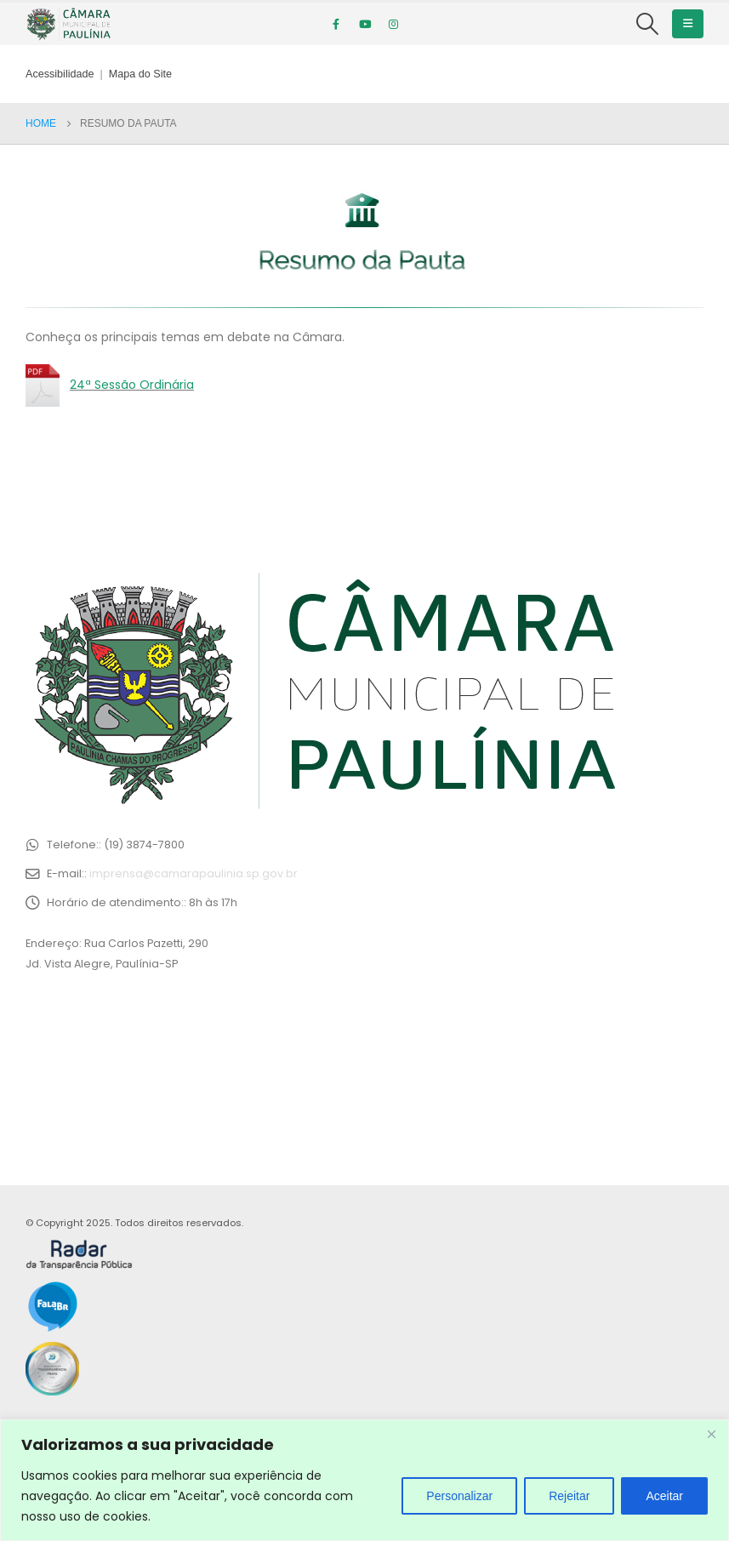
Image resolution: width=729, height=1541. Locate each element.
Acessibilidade (60, 74)
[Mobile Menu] (687, 23)
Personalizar (459, 1496)
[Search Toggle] (648, 24)
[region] (364, 1480)
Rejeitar (569, 1496)
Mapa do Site (140, 74)
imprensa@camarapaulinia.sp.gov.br (193, 873)
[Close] (711, 1434)
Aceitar (664, 1496)
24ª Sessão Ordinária (132, 384)
